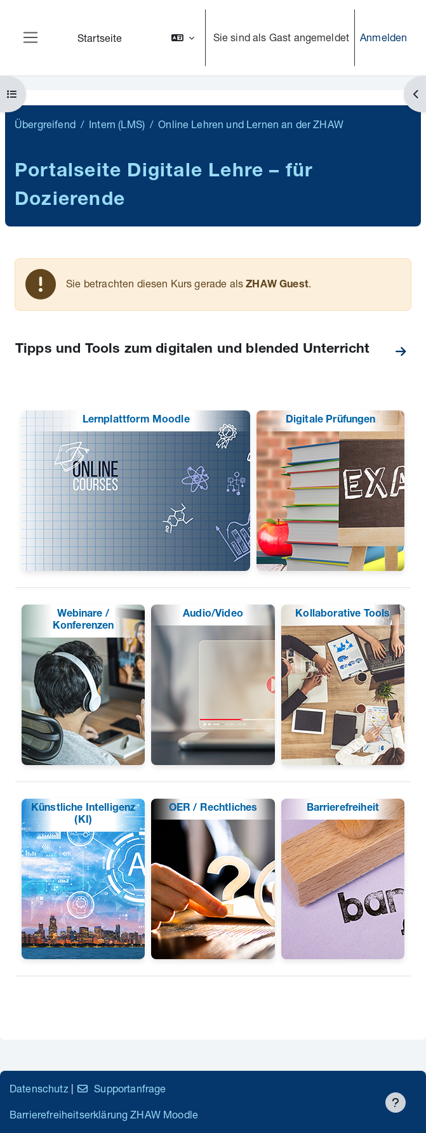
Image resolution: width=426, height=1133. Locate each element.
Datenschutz (39, 1088)
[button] (183, 37)
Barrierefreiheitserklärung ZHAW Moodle (104, 1114)
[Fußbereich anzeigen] (395, 1102)
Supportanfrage (121, 1088)
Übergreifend (45, 124)
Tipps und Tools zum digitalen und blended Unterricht (192, 350)
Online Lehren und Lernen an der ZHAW (250, 124)
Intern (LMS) (117, 124)
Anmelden (383, 37)
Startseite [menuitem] (100, 38)
